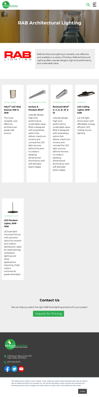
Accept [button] (82, 391)
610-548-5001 (14, 362)
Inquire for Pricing (48, 313)
